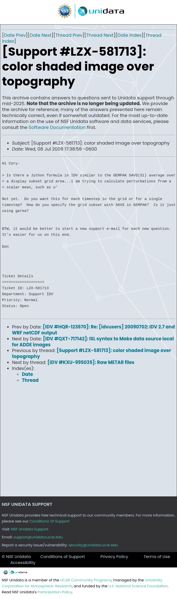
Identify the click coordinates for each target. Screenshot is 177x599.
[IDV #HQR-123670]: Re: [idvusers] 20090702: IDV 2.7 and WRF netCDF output (93, 330)
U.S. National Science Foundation (138, 586)
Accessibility (22, 562)
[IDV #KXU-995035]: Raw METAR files (90, 362)
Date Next (40, 35)
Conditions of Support (62, 556)
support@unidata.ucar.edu (38, 537)
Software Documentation (57, 127)
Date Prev (15, 35)
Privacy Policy (114, 556)
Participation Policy (54, 592)
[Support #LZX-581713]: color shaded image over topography (91, 353)
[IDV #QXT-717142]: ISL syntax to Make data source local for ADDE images (93, 342)
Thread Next (100, 35)
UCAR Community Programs (85, 580)
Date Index (129, 35)
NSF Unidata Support (29, 529)
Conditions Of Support (50, 521)
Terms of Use (157, 556)
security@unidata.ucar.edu (93, 545)
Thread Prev (68, 35)
